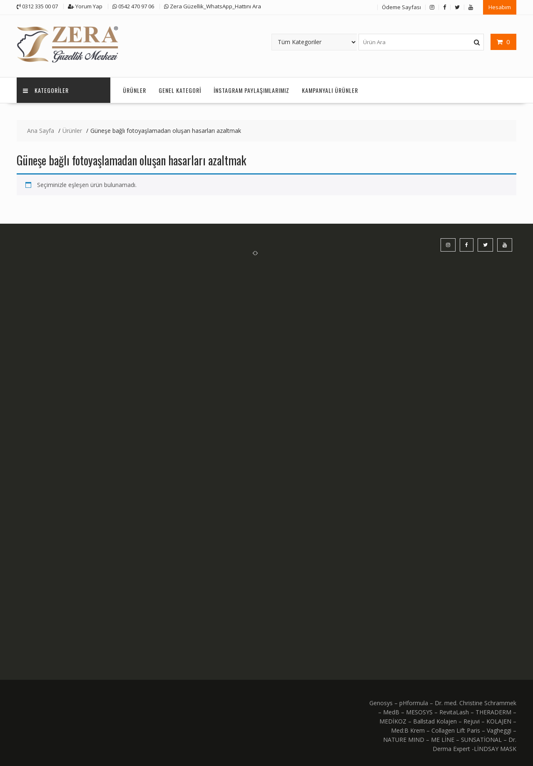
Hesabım (499, 7)
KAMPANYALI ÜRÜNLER (330, 90)
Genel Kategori (180, 90)
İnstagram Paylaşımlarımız (251, 90)
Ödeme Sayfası (401, 7)
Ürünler (134, 90)
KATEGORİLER (46, 90)
